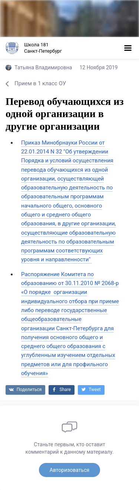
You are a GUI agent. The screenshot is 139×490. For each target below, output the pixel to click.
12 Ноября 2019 (98, 67)
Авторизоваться (69, 470)
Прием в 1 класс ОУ (36, 83)
